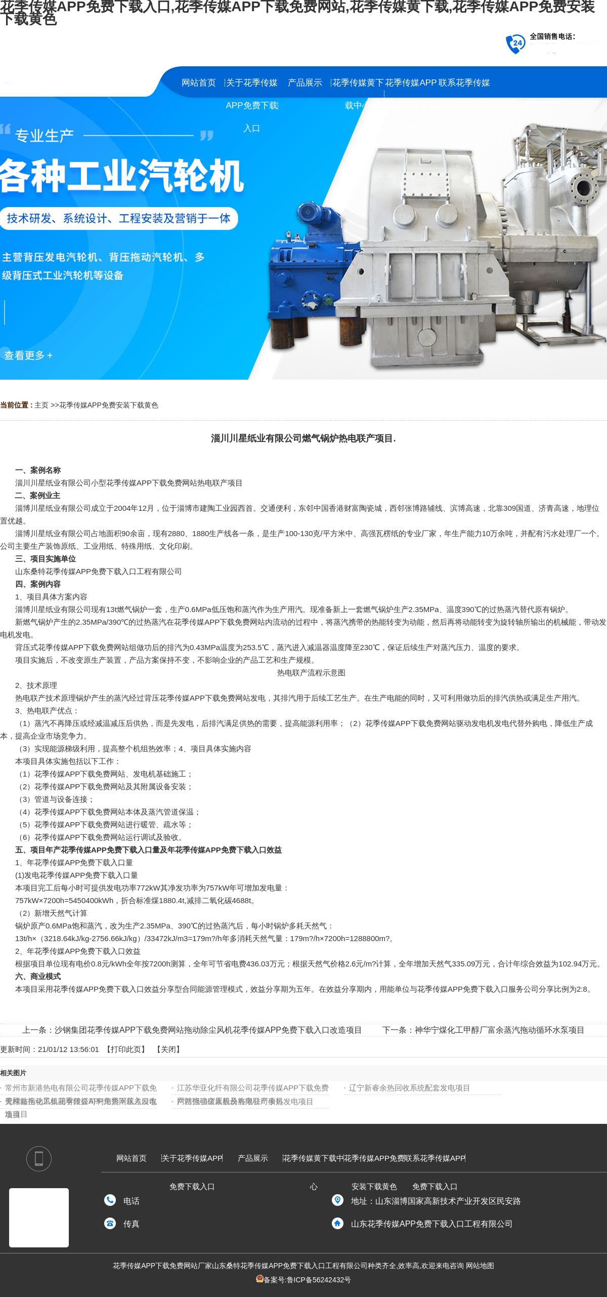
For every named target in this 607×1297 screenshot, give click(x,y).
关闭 (168, 1049)
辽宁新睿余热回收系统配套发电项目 (409, 1087)
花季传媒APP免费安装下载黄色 (108, 405)
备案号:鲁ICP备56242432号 (308, 1280)
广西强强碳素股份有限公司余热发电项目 (245, 1101)
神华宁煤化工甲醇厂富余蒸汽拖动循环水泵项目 (500, 1030)
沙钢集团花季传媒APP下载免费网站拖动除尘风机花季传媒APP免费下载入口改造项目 (208, 1030)
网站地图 (480, 1266)
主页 (41, 405)
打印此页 (126, 1049)
